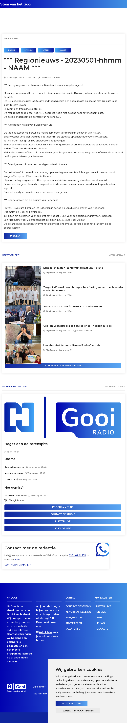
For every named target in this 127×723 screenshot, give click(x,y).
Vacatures (72, 628)
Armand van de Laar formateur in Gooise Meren (72, 306)
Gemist (99, 617)
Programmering (63, 507)
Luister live (62, 521)
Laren (46, 50)
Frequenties (74, 617)
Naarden (63, 50)
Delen (15, 236)
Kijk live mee (63, 528)
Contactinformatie (17, 565)
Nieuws (15, 38)
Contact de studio (62, 514)
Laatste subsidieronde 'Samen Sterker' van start (73, 345)
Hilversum (29, 50)
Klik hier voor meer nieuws (63, 365)
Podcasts (101, 628)
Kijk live (100, 611)
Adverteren (73, 623)
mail (17, 559)
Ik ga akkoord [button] (71, 703)
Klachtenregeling (78, 611)
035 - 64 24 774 (77, 555)
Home (6, 38)
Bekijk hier (45, 632)
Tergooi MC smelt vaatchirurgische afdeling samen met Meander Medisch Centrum (83, 289)
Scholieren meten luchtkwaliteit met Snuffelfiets (73, 267)
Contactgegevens (78, 606)
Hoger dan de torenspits (26, 444)
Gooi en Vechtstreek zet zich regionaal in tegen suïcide (77, 325)
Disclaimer (39, 686)
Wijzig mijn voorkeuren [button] (78, 710)
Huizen (11, 50)
